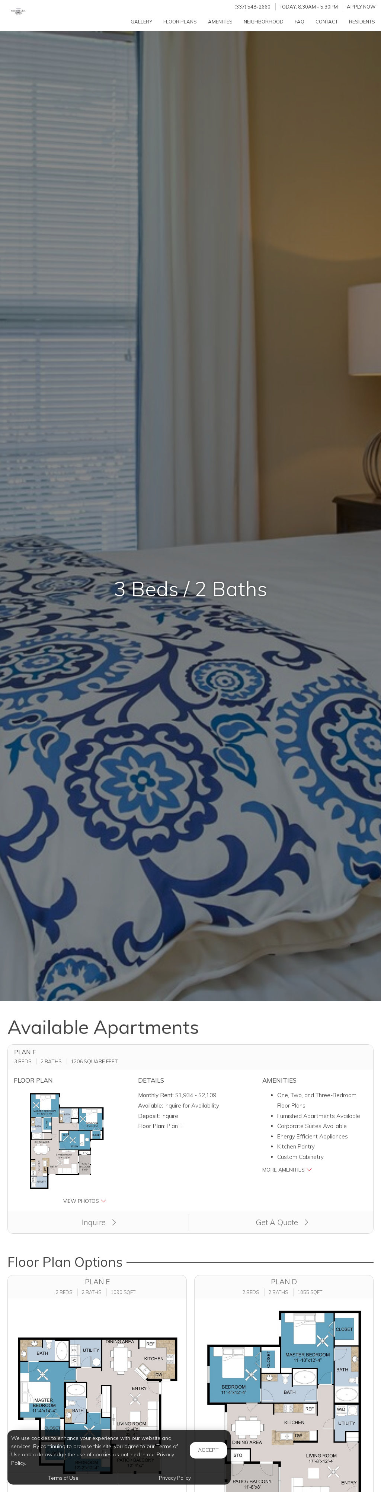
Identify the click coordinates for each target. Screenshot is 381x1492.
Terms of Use (63, 1478)
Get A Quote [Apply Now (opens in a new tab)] (282, 1222)
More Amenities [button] (287, 1169)
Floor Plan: (151, 1126)
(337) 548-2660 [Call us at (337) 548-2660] (252, 7)
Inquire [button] (99, 1222)
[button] (66, 1147)
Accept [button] (208, 1450)
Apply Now (361, 7)
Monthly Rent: (156, 1095)
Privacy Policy (175, 1478)
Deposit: (149, 1115)
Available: (150, 1105)
